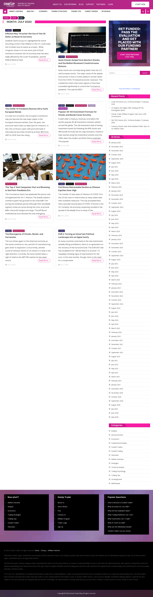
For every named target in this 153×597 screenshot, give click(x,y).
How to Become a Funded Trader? (120, 503)
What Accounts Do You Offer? (118, 507)
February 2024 (116, 235)
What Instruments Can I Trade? (119, 519)
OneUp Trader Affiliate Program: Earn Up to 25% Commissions (128, 115)
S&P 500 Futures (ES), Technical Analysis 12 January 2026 (130, 121)
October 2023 (116, 251)
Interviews (106, 11)
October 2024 (116, 203)
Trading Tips (76, 11)
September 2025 (117, 159)
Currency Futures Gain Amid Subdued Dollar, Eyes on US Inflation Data (130, 127)
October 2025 (116, 155)
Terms (37, 550)
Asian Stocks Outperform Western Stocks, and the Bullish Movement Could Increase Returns (79, 63)
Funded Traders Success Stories (119, 531)
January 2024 (116, 239)
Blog (81, 4)
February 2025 (116, 187)
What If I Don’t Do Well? (116, 523)
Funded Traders (91, 11)
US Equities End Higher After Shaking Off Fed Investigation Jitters (127, 109)
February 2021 (116, 381)
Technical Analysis (117, 467)
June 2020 (114, 413)
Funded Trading (117, 451)
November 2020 (117, 393)
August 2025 (115, 163)
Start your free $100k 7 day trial (129, 56)
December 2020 (117, 389)
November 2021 (117, 344)
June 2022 (114, 316)
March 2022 (115, 328)
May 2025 (114, 175)
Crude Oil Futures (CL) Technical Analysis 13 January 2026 (130, 103)
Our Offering (70, 4)
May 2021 (114, 368)
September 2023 (117, 256)
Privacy (43, 550)
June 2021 (114, 364)
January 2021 (116, 385)
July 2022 (114, 312)
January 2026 (116, 143)
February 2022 (116, 332)
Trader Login (62, 523)
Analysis (30, 11)
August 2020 (115, 405)
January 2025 (116, 191)
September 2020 (117, 401)
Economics (43, 11)
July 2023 (114, 264)
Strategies (92, 106)
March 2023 (115, 280)
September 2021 (117, 352)
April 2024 (114, 227)
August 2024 (115, 211)
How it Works (62, 507)
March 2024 (115, 231)
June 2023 (114, 268)
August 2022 (115, 308)
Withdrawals (115, 483)
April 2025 (114, 179)
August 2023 (115, 260)
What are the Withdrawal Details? (120, 527)
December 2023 (117, 243)
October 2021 (116, 348)
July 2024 (114, 215)
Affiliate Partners (54, 550)
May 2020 (114, 417)
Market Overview (16, 11)
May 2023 (114, 272)
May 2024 (114, 223)
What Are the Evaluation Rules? (119, 511)
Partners (100, 4)
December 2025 (117, 147)
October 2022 (116, 300)
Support (90, 4)
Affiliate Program (64, 519)
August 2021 (115, 356)
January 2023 (116, 288)
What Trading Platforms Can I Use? (120, 515)
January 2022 (116, 336)
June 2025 (114, 171)
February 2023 (116, 284)
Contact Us (62, 515)
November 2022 (117, 296)
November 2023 (117, 247)
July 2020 (114, 409)
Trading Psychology (118, 471)
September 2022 (117, 304)
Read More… (44, 60)
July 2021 (114, 360)
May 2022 (114, 320)
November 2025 (117, 151)
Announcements (117, 435)
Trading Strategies (59, 11)
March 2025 (115, 183)
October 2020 (116, 397)
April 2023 (114, 276)
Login (110, 4)
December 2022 (117, 292)
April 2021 (114, 373)
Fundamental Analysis (119, 443)
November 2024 (117, 199)
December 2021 (117, 340)
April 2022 (114, 324)
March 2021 (115, 377)
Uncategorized (116, 479)
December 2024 (117, 195)
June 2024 (114, 219)
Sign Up (60, 527)
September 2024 (117, 207)
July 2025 (114, 167)
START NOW (140, 4)
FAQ (59, 511)
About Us (57, 4)
